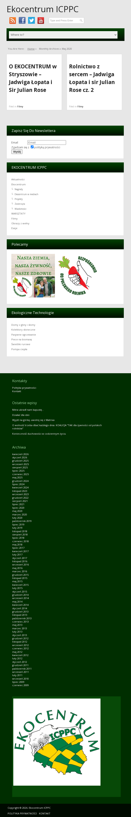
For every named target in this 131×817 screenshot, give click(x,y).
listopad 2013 (19, 614)
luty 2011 (17, 675)
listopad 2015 (19, 578)
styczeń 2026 (19, 457)
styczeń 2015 (19, 591)
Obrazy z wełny (20, 223)
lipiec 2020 (18, 507)
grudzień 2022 (20, 497)
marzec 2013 (19, 628)
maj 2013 (17, 624)
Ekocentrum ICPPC (43, 9)
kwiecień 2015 (20, 584)
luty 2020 (17, 517)
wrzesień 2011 (20, 672)
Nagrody (19, 189)
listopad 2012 (19, 641)
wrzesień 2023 (20, 494)
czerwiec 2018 (20, 541)
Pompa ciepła (19, 349)
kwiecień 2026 (20, 454)
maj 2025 (17, 477)
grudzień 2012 (20, 638)
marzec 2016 (19, 571)
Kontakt (16, 391)
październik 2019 (22, 521)
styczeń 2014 (19, 608)
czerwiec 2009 (20, 685)
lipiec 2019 (18, 524)
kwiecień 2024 (20, 487)
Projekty (19, 199)
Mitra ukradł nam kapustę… (28, 409)
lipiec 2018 (18, 537)
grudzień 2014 (20, 594)
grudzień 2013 (20, 611)
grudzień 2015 (20, 574)
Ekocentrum (18, 184)
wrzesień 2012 (20, 645)
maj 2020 (17, 511)
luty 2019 (17, 527)
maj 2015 (17, 581)
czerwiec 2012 (20, 648)
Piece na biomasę (21, 339)
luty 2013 (17, 631)
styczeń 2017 (19, 558)
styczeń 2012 (19, 661)
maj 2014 (17, 601)
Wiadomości (20, 208)
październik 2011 (22, 668)
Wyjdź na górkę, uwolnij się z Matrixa (33, 420)
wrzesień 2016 (20, 564)
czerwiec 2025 (20, 474)
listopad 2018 (19, 531)
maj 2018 (17, 544)
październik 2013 (22, 618)
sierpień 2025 (20, 467)
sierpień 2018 (20, 534)
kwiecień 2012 (20, 655)
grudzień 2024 (20, 481)
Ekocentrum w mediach (26, 194)
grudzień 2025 (20, 460)
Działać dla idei (20, 415)
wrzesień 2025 (20, 464)
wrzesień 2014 (20, 598)
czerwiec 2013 (20, 621)
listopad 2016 (19, 561)
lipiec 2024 (18, 484)
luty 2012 (17, 658)
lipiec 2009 (18, 682)
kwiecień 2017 (20, 551)
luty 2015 (17, 588)
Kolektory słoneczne (23, 329)
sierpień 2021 (20, 501)
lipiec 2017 (18, 547)
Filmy (20, 106)
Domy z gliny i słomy (23, 324)
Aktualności (18, 179)
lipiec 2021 (18, 504)
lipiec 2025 (18, 470)
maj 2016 (17, 568)
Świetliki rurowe (20, 344)
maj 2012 (17, 651)
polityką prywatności (47, 147)
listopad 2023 (19, 491)
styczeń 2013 (19, 635)
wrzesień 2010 (20, 678)
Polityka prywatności (24, 387)
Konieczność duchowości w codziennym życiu (39, 433)
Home (31, 48)
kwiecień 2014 (20, 604)
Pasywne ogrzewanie (23, 334)
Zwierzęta (20, 203)
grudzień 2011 (20, 665)
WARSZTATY (18, 213)
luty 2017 (17, 554)
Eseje (14, 228)
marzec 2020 (19, 514)
